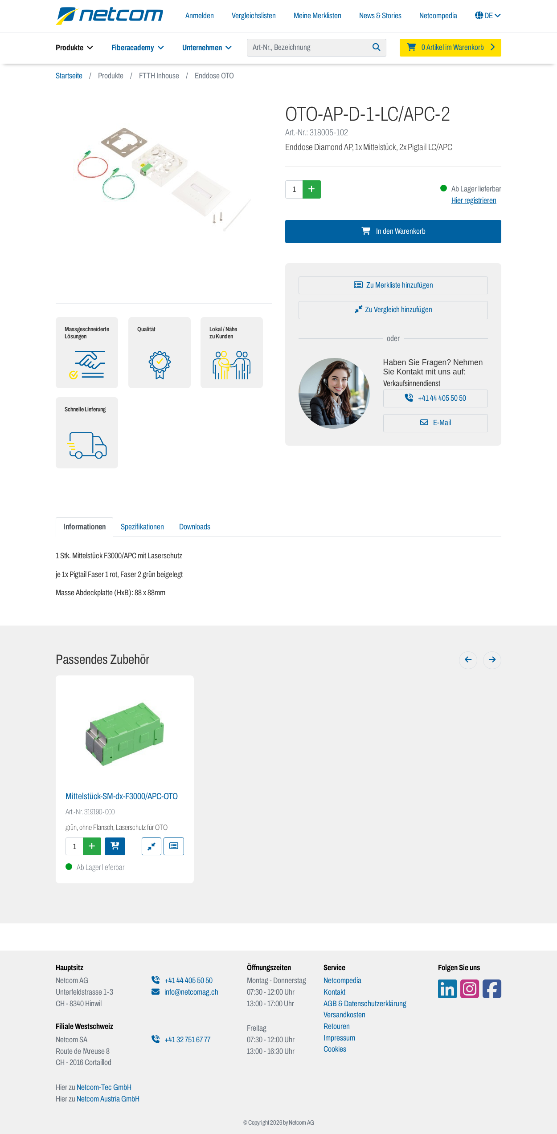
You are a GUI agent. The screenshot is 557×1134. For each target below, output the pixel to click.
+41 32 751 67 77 (181, 1039)
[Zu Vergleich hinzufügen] (393, 310)
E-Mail (435, 423)
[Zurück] (468, 660)
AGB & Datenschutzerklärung (365, 1003)
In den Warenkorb (393, 231)
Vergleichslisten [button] (254, 15)
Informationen (84, 526)
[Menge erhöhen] (312, 189)
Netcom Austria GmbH (108, 1098)
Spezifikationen (142, 526)
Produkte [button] (75, 47)
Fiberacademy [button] (137, 47)
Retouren (337, 1026)
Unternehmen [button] (207, 47)
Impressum (339, 1037)
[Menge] (294, 189)
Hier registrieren (473, 200)
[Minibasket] (450, 48)
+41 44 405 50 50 (435, 398)
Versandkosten (344, 1014)
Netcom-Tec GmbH (104, 1087)
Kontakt (334, 992)
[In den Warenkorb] (115, 846)
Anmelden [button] (199, 15)
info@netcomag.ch (185, 992)
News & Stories (380, 15)
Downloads (194, 526)
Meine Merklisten (317, 15)
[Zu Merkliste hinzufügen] (393, 285)
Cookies (335, 1049)
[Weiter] (492, 660)
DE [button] (488, 15)
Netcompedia (438, 15)
